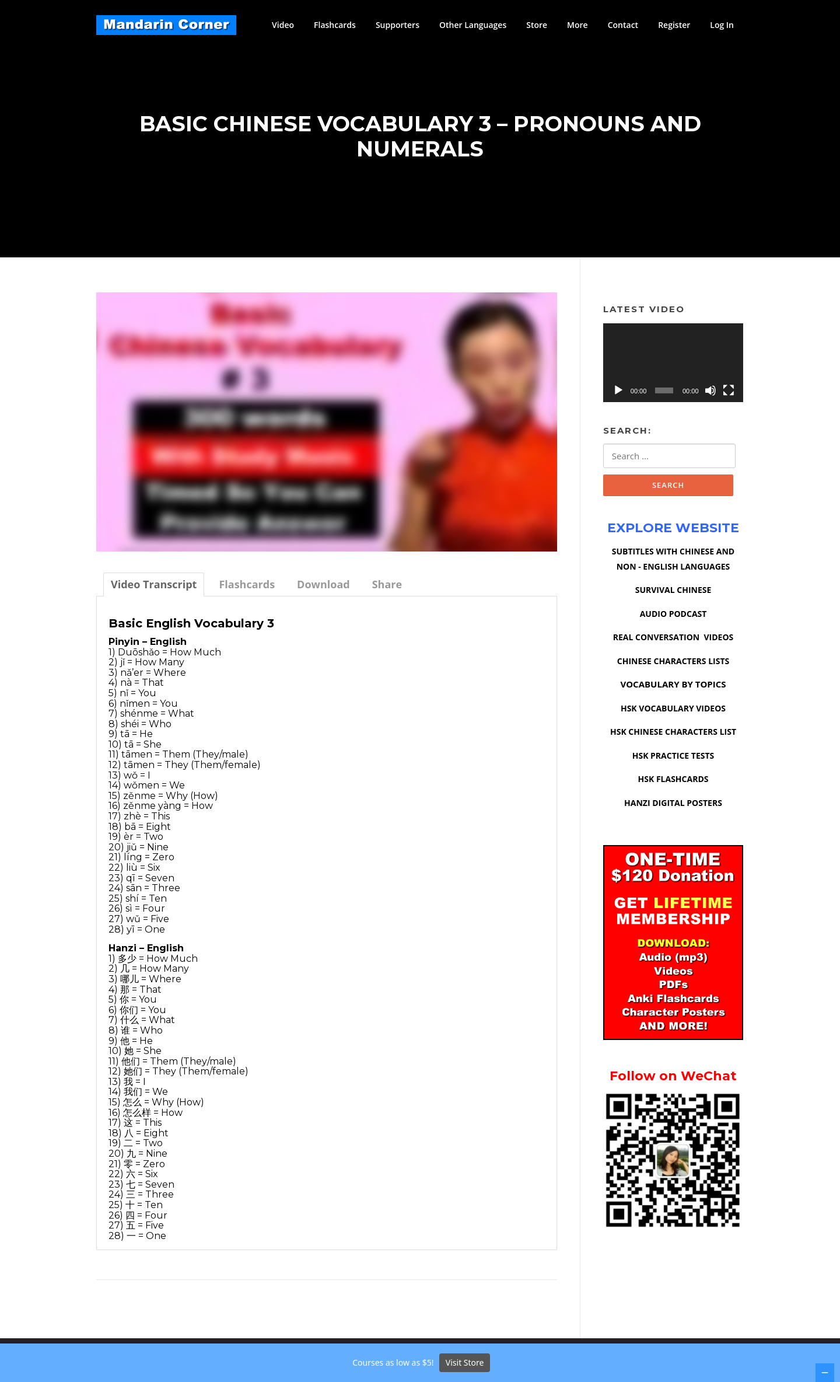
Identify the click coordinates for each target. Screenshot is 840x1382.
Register (674, 24)
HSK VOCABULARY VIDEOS (673, 714)
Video (283, 24)
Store (536, 24)
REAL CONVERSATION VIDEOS (673, 643)
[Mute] (710, 396)
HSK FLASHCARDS (673, 785)
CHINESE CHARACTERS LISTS (673, 667)
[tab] (153, 590)
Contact (623, 24)
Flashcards (335, 24)
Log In (722, 24)
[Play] (618, 396)
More (577, 24)
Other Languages (472, 24)
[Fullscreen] (728, 396)
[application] (673, 368)
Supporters (397, 24)
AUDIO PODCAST (673, 620)
